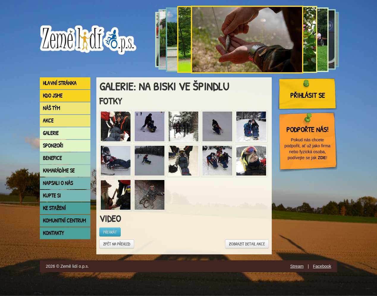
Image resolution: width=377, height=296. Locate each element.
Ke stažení (54, 208)
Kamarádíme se (59, 170)
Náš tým (51, 108)
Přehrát (110, 232)
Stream (297, 266)
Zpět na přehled (116, 244)
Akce (48, 120)
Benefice (52, 158)
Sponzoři (53, 145)
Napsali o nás (58, 183)
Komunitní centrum (64, 220)
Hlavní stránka (59, 83)
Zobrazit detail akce (247, 244)
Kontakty (53, 233)
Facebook (322, 266)
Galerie (51, 133)
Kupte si (52, 195)
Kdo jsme (52, 95)
